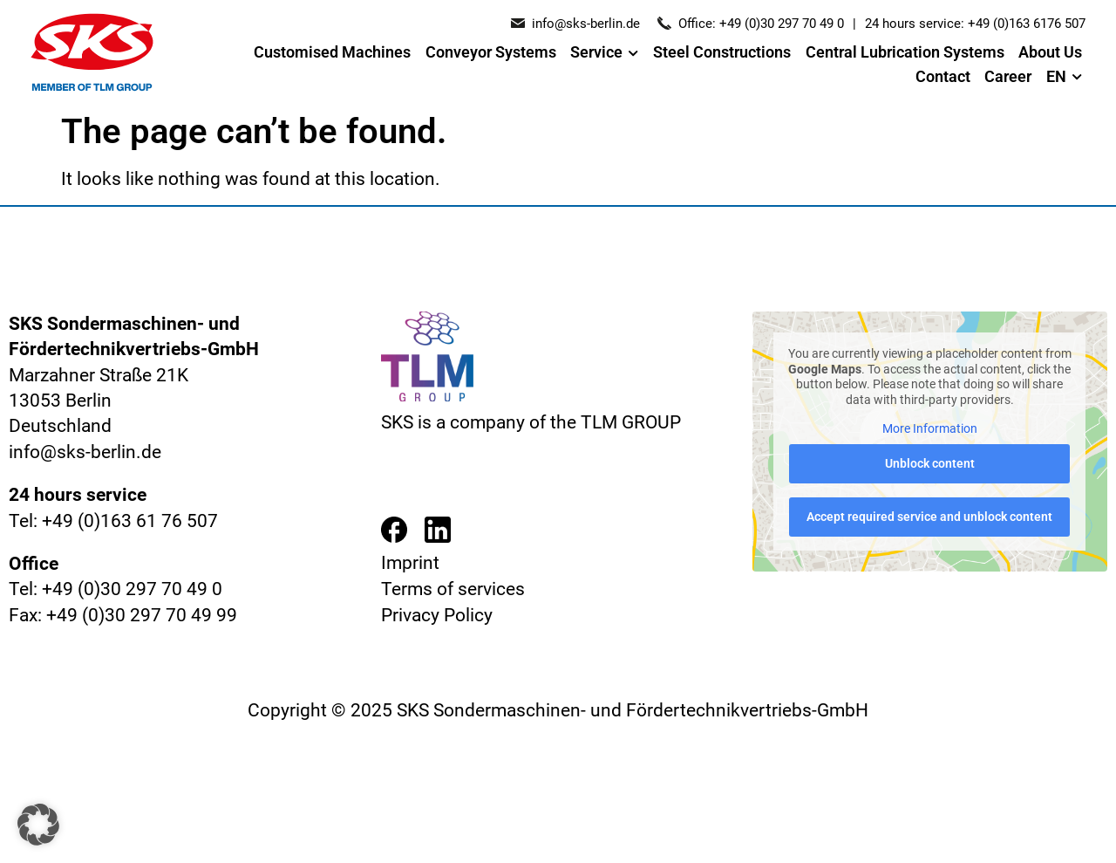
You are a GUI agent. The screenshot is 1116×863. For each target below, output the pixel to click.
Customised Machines (332, 52)
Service (604, 53)
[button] (38, 824)
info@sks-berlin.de (586, 23)
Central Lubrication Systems (905, 52)
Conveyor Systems (490, 52)
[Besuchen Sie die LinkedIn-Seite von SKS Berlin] (438, 533)
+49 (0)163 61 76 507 (130, 520)
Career (1007, 77)
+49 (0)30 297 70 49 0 (781, 23)
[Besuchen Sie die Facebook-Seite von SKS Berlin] (394, 533)
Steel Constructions (722, 52)
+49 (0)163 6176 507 (1026, 23)
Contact (942, 77)
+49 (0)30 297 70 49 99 (141, 615)
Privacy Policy (437, 615)
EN (1064, 77)
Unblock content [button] (930, 463)
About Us (1050, 52)
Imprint (410, 562)
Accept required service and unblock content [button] (930, 517)
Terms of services (453, 589)
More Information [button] (929, 428)
